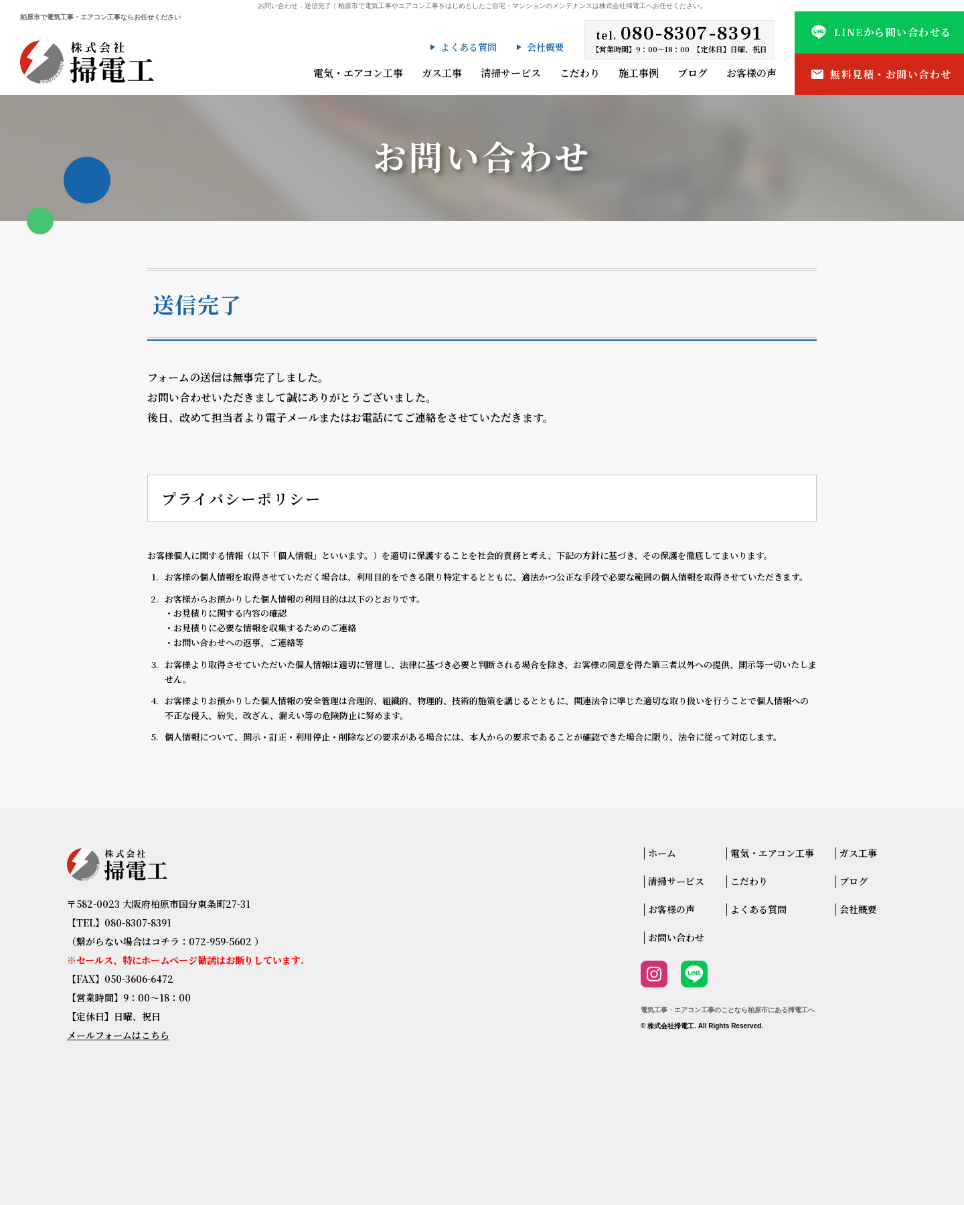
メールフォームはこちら (118, 1035)
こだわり (580, 73)
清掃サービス (511, 73)
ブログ (692, 73)
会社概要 (545, 47)
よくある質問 (468, 47)
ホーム (662, 853)
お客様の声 (751, 73)
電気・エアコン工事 (358, 73)
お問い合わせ (676, 937)
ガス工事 (442, 73)
